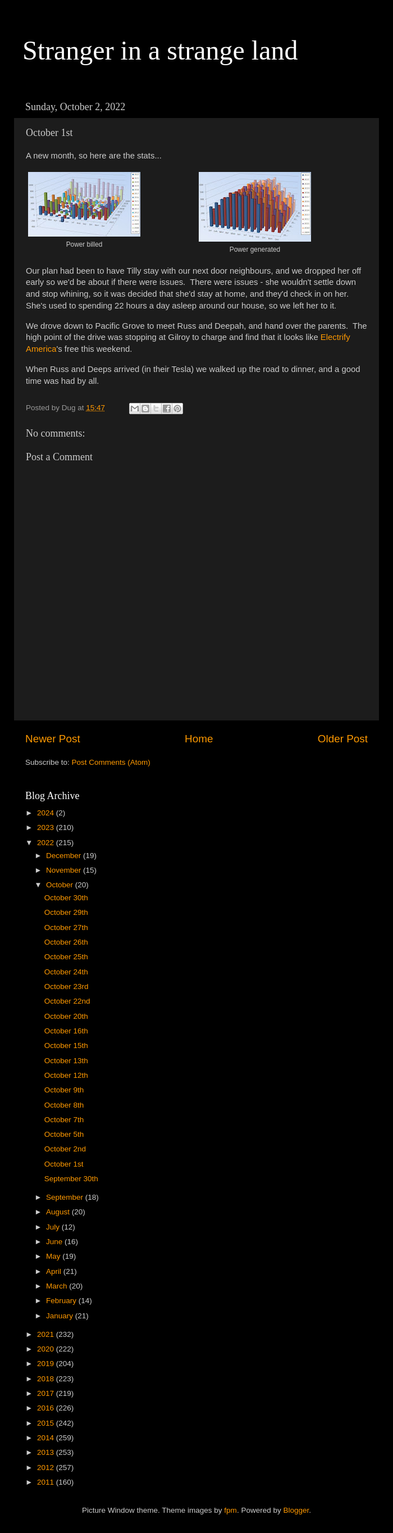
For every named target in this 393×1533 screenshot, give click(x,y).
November (64, 870)
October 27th (66, 927)
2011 (46, 1482)
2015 (46, 1423)
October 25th (66, 957)
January (60, 1316)
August (59, 1212)
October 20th (66, 1016)
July (54, 1227)
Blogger (296, 1510)
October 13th (66, 1060)
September (65, 1197)
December (64, 855)
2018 (46, 1379)
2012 (46, 1467)
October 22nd (67, 1001)
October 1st (64, 1164)
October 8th (64, 1105)
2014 (46, 1438)
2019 (46, 1363)
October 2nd (65, 1149)
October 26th (66, 942)
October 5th (64, 1134)
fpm (230, 1510)
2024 (46, 813)
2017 (46, 1393)
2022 (46, 842)
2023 (46, 827)
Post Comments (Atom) (111, 762)
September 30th (71, 1178)
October (60, 885)
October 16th (66, 1031)
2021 (46, 1334)
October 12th (66, 1075)
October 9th (64, 1090)
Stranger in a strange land (160, 50)
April (54, 1271)
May (54, 1256)
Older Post (343, 739)
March (57, 1286)
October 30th (66, 898)
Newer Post (52, 739)
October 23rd (66, 986)
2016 (46, 1408)
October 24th (66, 972)
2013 (46, 1452)
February (62, 1300)
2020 (46, 1349)
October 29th (66, 912)
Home (199, 739)
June (55, 1241)
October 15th (66, 1045)
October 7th (64, 1119)
